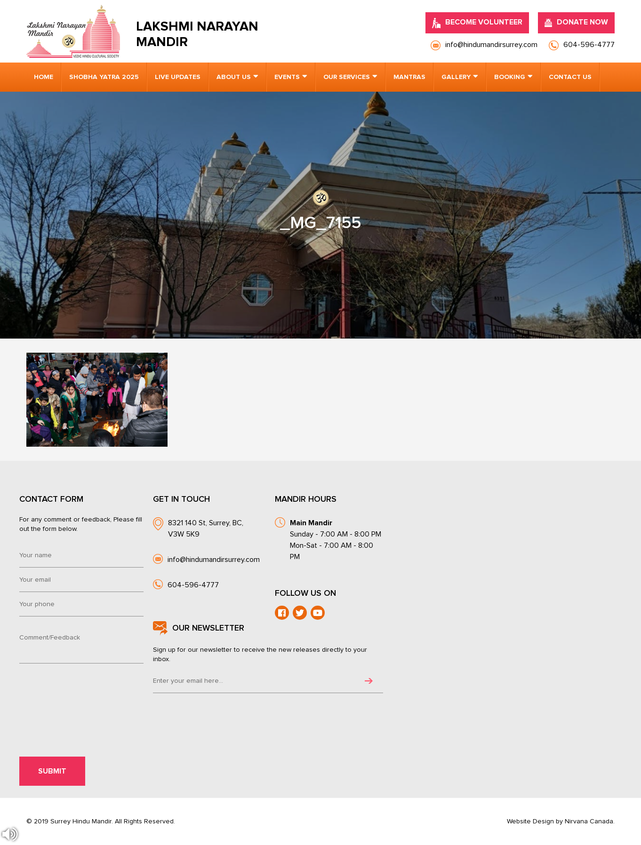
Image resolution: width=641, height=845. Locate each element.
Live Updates (177, 77)
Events (287, 77)
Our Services (346, 77)
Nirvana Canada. (590, 821)
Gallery (456, 77)
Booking (509, 77)
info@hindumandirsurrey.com (214, 559)
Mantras (409, 77)
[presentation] (83, 694)
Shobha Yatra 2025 (104, 77)
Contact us (570, 77)
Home (43, 77)
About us (233, 77)
